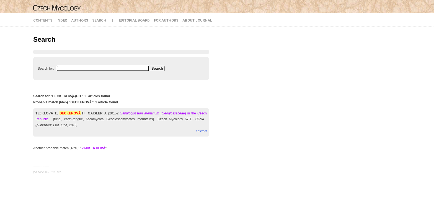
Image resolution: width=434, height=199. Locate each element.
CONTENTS (42, 20)
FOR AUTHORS (166, 20)
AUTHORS (79, 20)
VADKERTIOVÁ (93, 148)
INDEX (61, 20)
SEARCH (99, 20)
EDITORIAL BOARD (134, 20)
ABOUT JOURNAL (197, 20)
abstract (201, 131)
